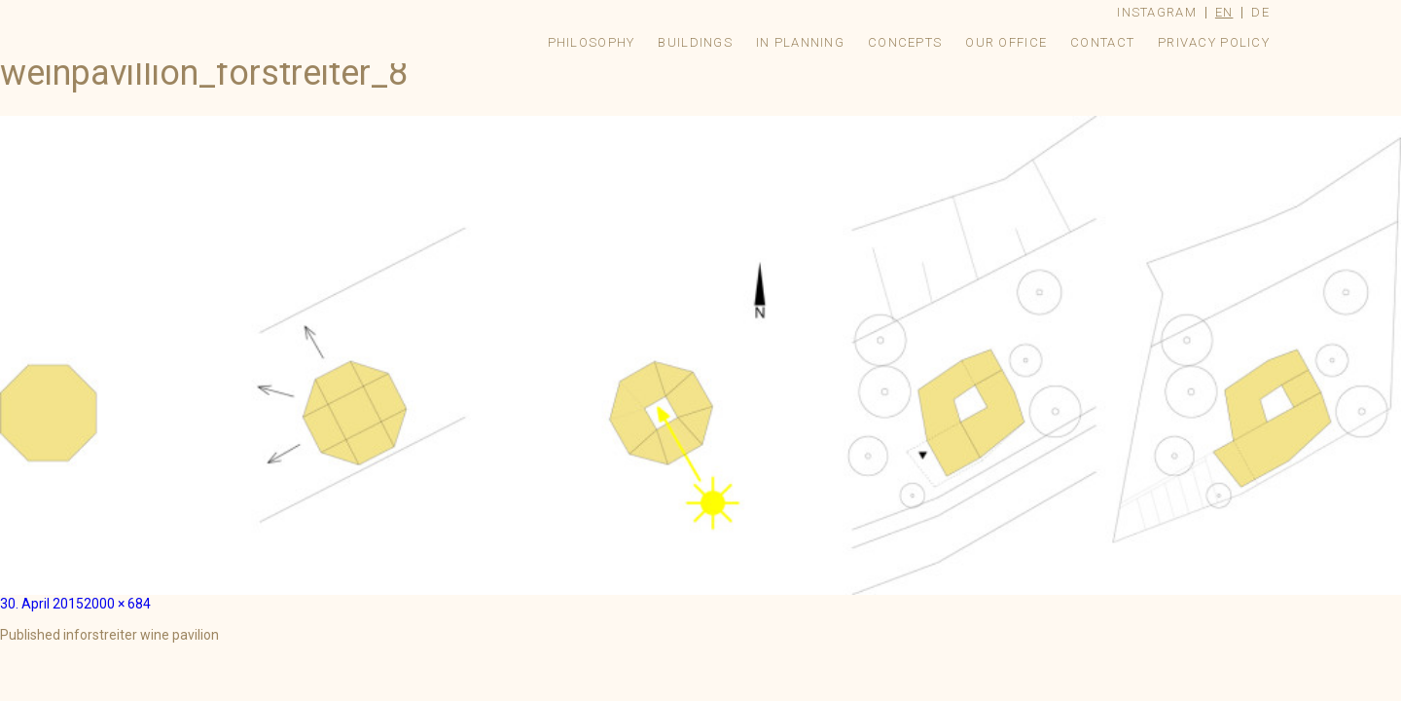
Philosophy (591, 42)
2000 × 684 (117, 603)
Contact (1102, 42)
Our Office (1006, 42)
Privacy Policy (1214, 42)
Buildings (695, 42)
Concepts (905, 42)
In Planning (800, 42)
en (1224, 12)
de (1260, 12)
